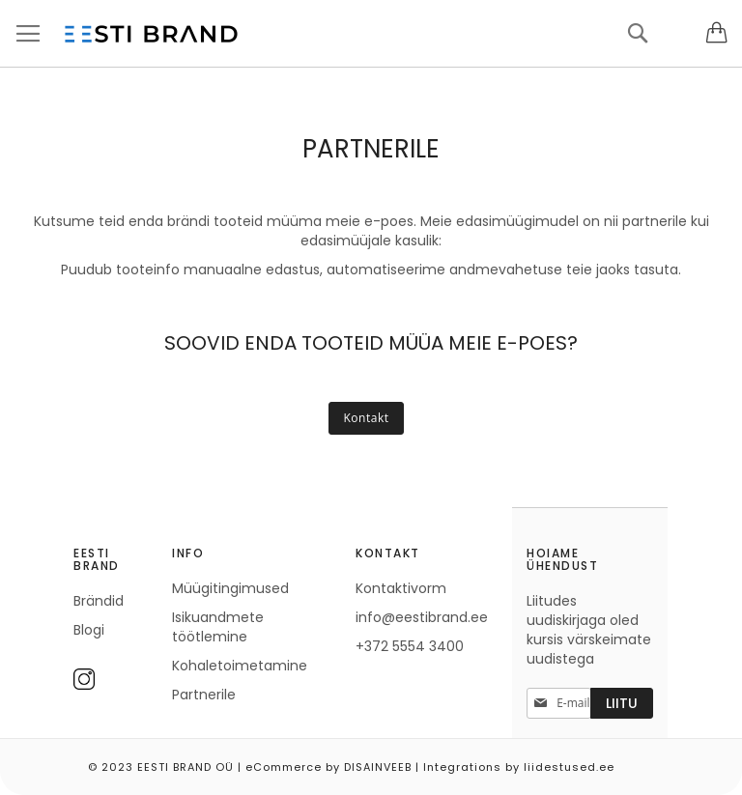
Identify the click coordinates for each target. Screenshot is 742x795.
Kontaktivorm (401, 588)
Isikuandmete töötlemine (218, 627)
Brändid (98, 600)
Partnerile (204, 694)
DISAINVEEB (378, 767)
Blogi (88, 629)
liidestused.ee (569, 767)
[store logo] (149, 34)
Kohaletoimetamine (239, 665)
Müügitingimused (230, 588)
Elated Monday (721, 760)
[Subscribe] (621, 703)
